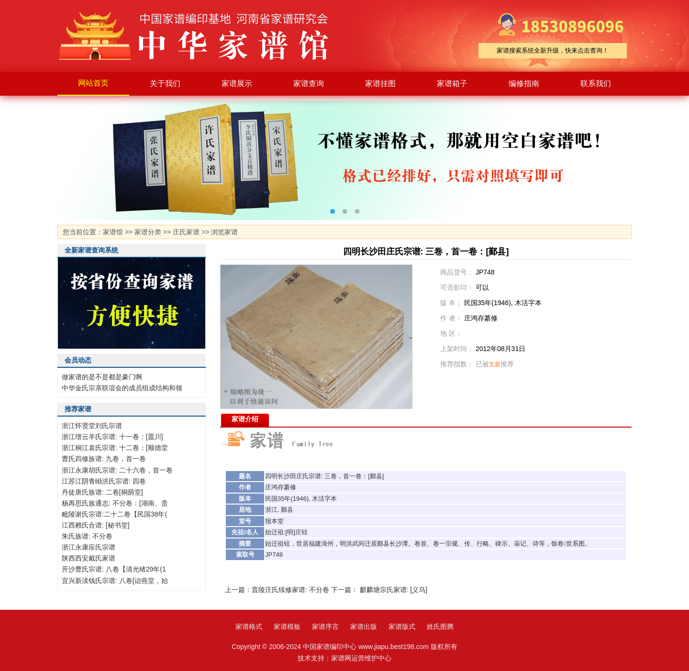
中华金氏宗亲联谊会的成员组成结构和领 (122, 388)
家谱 (200, 36)
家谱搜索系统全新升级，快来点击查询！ (553, 50)
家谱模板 (287, 626)
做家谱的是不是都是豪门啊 (102, 377)
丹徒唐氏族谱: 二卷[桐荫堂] (102, 492)
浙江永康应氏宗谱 (88, 547)
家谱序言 (325, 626)
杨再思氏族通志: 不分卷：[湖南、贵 (115, 503)
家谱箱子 (452, 83)
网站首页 (93, 83)
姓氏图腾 (440, 626)
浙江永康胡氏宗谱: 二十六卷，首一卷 (117, 470)
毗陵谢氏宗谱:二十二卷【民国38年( (114, 514)
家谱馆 (113, 232)
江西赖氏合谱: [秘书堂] (96, 525)
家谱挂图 (380, 83)
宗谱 (315, 476)
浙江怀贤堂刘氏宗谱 (92, 425)
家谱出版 (363, 626)
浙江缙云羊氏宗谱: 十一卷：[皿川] (112, 436)
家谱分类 (147, 232)
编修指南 (524, 83)
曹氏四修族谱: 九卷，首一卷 (104, 458)
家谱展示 (237, 83)
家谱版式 (402, 626)
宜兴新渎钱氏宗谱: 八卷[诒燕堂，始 (115, 580)
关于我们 (165, 83)
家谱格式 (248, 626)
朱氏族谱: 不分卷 (87, 536)
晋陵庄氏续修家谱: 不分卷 (290, 590)
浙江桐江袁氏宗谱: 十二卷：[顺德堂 (115, 447)
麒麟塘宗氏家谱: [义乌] (394, 590)
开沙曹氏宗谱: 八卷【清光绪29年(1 (114, 569)
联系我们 (595, 83)
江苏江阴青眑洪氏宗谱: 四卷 (104, 481)
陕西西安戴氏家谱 (88, 558)
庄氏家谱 (186, 232)
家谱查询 (308, 83)
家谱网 (341, 658)
